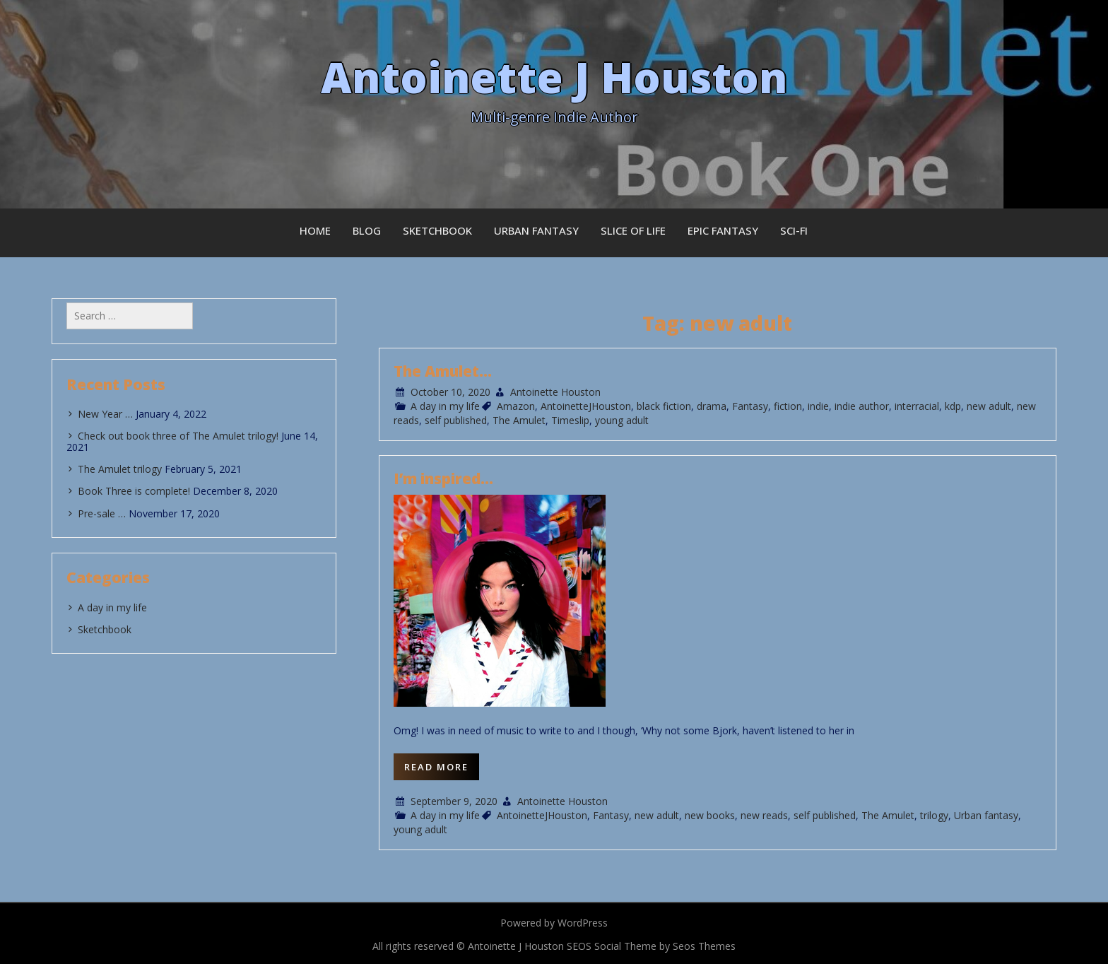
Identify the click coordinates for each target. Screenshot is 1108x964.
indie (818, 406)
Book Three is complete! (134, 491)
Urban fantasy (986, 815)
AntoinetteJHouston (586, 406)
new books (710, 815)
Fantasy (750, 406)
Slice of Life (633, 230)
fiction (788, 406)
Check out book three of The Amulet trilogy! (178, 435)
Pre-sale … (102, 513)
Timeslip (570, 420)
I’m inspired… (443, 478)
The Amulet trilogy (120, 469)
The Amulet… (443, 371)
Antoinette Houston (555, 392)
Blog (367, 230)
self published (456, 420)
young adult (622, 420)
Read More (436, 766)
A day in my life (445, 406)
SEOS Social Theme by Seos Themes (651, 946)
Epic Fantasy (723, 230)
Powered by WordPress (554, 922)
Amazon (516, 406)
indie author (862, 406)
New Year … (105, 414)
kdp (953, 406)
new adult (989, 406)
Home (315, 230)
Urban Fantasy (536, 230)
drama (711, 406)
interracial (917, 406)
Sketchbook (437, 230)
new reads (764, 815)
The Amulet (519, 420)
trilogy (934, 815)
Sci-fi (794, 230)
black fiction (664, 406)
